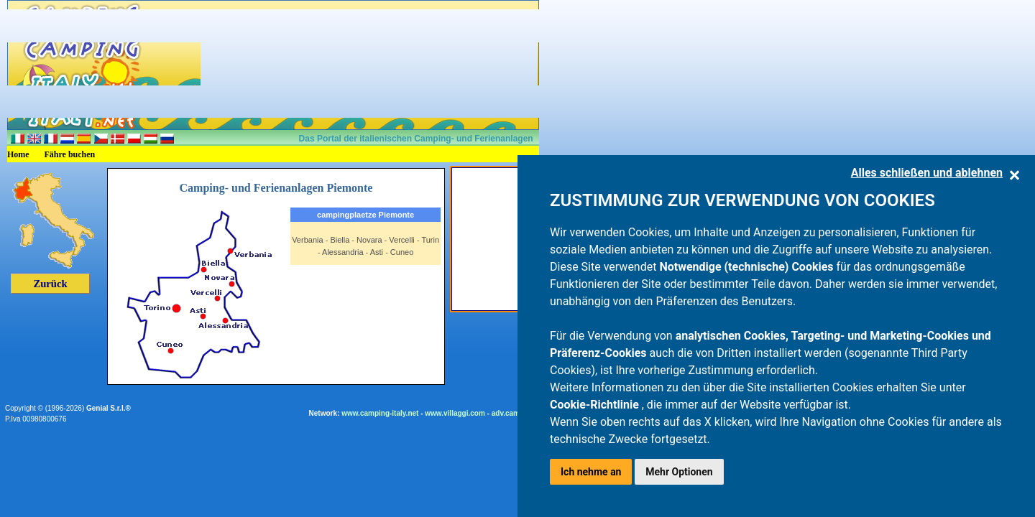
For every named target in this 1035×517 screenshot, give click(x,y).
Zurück (50, 283)
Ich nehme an (591, 472)
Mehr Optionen (678, 472)
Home (18, 154)
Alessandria (342, 252)
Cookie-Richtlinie (596, 404)
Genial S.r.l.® (108, 408)
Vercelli (401, 240)
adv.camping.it (516, 413)
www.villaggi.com (455, 413)
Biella (339, 240)
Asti (376, 252)
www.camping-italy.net (379, 413)
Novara (369, 240)
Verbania (307, 240)
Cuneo (401, 252)
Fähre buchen (70, 154)
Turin (430, 240)
